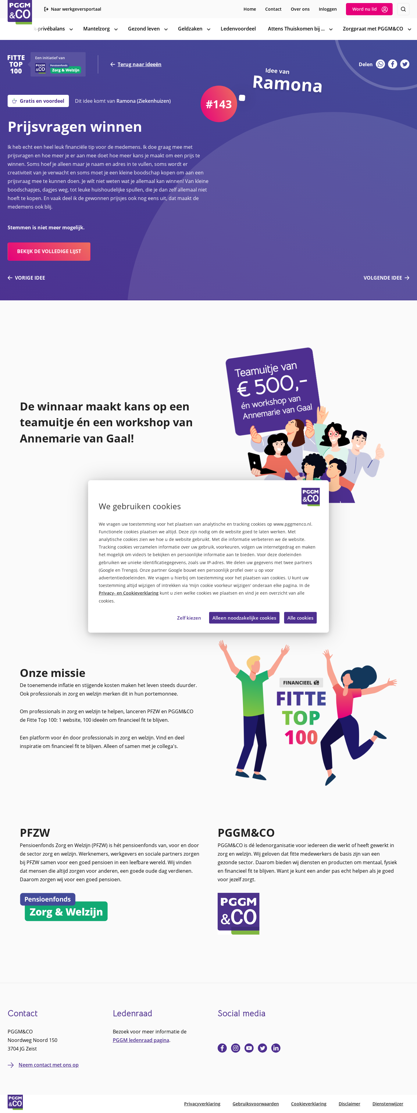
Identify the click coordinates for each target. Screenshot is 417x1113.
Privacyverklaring (202, 1104)
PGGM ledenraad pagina (141, 1040)
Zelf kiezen (189, 618)
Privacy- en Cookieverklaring (129, 593)
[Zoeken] (403, 9)
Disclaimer (349, 1104)
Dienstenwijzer (387, 1104)
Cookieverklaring (308, 1104)
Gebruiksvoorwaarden (256, 1104)
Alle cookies (300, 618)
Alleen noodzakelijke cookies (244, 618)
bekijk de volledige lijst (49, 251)
